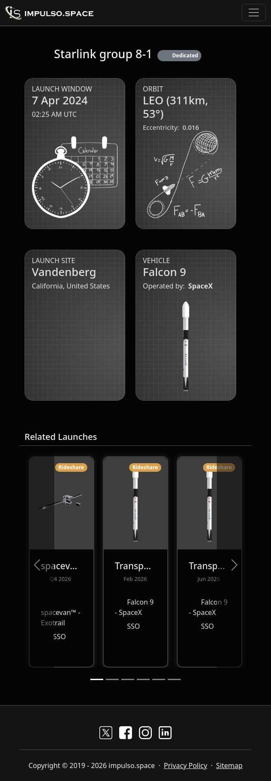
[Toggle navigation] (254, 12)
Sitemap (229, 765)
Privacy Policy (185, 765)
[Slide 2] (112, 679)
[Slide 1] (96, 679)
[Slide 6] (174, 679)
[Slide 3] (127, 679)
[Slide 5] (158, 679)
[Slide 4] (143, 679)
